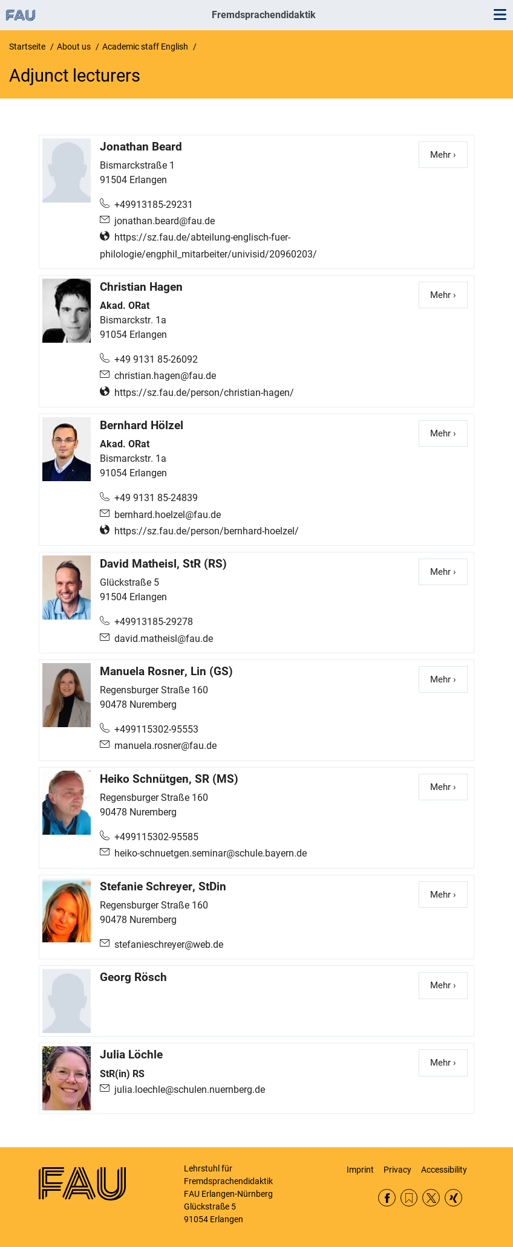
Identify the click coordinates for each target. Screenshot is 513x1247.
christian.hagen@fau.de (165, 375)
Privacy (397, 1169)
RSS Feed (409, 1198)
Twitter (431, 1198)
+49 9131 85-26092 (156, 359)
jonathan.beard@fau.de (164, 221)
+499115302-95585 (156, 837)
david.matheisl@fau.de (163, 638)
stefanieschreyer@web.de (168, 944)
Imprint (360, 1169)
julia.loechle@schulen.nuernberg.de (189, 1089)
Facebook (387, 1198)
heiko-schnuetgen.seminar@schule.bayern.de (210, 853)
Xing (453, 1198)
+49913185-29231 (153, 204)
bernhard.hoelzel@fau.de (167, 514)
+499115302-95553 (156, 729)
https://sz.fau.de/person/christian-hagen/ (204, 392)
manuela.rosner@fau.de (165, 745)
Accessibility (444, 1169)
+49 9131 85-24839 (156, 498)
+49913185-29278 (153, 621)
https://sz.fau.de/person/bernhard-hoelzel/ (206, 531)
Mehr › (449, 154)
